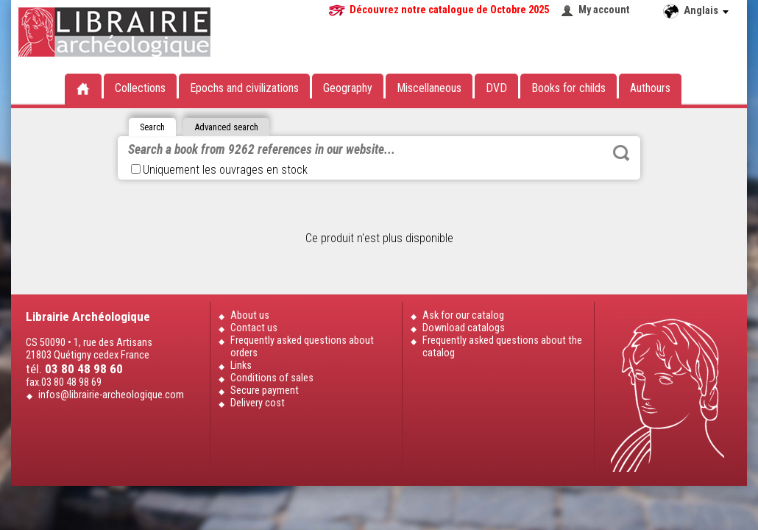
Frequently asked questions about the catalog (502, 346)
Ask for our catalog (463, 315)
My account (604, 10)
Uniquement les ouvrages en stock (219, 170)
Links (241, 365)
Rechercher (621, 153)
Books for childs (568, 88)
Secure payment (264, 390)
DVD (496, 88)
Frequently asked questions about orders (302, 346)
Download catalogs (463, 328)
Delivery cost (257, 403)
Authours (650, 88)
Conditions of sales (272, 378)
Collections (140, 88)
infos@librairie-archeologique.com (111, 395)
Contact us (253, 328)
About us (249, 315)
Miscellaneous (429, 88)
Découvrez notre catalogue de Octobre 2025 (449, 10)
